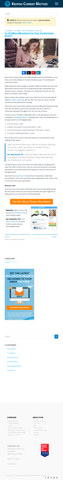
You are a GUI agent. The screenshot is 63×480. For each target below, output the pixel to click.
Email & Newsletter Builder (17, 433)
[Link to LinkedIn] (56, 477)
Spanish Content (14, 435)
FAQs (35, 426)
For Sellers (17, 31)
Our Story (36, 423)
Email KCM (11, 464)
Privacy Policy (32, 475)
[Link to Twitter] (48, 477)
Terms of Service (41, 475)
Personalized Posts (19, 213)
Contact (36, 433)
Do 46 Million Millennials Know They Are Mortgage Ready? (29, 34)
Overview (11, 417)
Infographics (12, 357)
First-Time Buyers (28, 31)
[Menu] (55, 4)
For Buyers (9, 31)
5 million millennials (17, 100)
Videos (10, 426)
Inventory (11, 370)
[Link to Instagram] (51, 477)
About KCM (38, 417)
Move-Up (38, 31)
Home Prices (12, 361)
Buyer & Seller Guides (15, 428)
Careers (36, 435)
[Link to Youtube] (54, 477)
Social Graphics (13, 423)
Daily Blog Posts (13, 421)
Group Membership (40, 430)
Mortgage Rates (14, 366)
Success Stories (39, 421)
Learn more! (27, 23)
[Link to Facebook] (45, 477)
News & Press (38, 428)
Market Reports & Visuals (16, 430)
